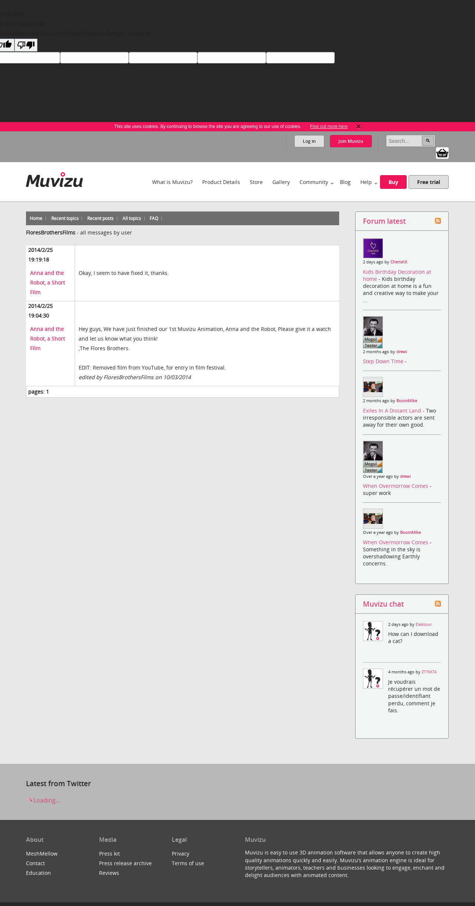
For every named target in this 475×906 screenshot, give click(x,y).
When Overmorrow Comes (396, 485)
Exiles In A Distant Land (393, 410)
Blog (345, 182)
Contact (35, 863)
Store (256, 182)
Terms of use (188, 863)
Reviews (109, 872)
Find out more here (328, 126)
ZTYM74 (429, 671)
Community (313, 182)
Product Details (221, 182)
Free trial (428, 182)
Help (366, 182)
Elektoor (424, 624)
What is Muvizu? (172, 182)
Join (350, 141)
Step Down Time (384, 361)
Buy (393, 182)
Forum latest (384, 221)
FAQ (154, 218)
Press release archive (125, 863)
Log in (309, 141)
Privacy (180, 853)
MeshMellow (42, 853)
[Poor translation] (25, 45)
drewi (401, 351)
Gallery (281, 182)
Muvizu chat (383, 603)
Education (38, 872)
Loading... (43, 800)
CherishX (398, 262)
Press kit (109, 853)
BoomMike (406, 400)
